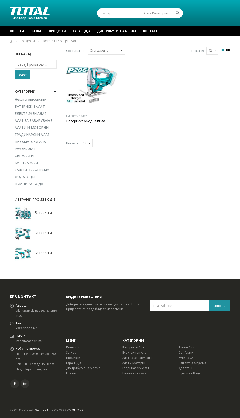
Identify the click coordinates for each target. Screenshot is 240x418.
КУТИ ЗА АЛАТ (27, 162)
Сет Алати (186, 353)
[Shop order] (106, 51)
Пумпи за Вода (190, 373)
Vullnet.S (77, 409)
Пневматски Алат (135, 373)
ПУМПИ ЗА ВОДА (29, 183)
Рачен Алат (187, 347)
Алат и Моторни (134, 363)
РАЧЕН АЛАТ (25, 148)
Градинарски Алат (135, 368)
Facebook (14, 383)
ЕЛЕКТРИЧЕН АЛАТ (30, 113)
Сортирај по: (75, 50)
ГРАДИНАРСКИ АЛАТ (32, 134)
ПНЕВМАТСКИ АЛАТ (31, 141)
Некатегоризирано (30, 99)
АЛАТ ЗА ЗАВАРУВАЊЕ (33, 120)
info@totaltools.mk (29, 341)
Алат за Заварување (137, 358)
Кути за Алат (188, 358)
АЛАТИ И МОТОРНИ (32, 127)
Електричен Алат (135, 353)
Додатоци (186, 368)
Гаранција (81, 31)
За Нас (36, 31)
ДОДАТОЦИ (25, 176)
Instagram (25, 383)
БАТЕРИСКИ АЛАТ (76, 116)
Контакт (150, 31)
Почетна (17, 31)
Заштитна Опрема (192, 363)
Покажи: (197, 50)
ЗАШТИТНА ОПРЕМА (32, 169)
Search (22, 75)
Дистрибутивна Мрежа (116, 31)
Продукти (57, 31)
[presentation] (51, 199)
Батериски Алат (134, 347)
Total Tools (40, 409)
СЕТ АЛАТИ (24, 155)
